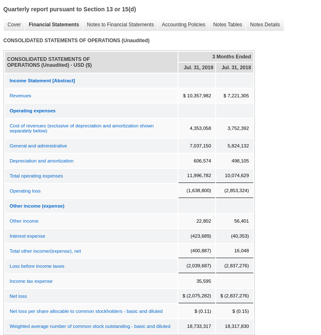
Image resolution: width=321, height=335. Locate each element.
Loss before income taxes (37, 266)
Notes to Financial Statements (118, 25)
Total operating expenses (36, 175)
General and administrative (38, 145)
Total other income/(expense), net (45, 251)
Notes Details (263, 25)
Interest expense (27, 236)
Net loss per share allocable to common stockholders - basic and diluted (86, 311)
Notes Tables (225, 25)
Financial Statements (52, 25)
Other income (24, 220)
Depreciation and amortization (42, 160)
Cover (12, 25)
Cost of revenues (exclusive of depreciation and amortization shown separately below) (82, 128)
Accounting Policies (181, 25)
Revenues (20, 95)
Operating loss (25, 190)
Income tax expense (31, 281)
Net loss (18, 296)
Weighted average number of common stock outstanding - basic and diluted (90, 326)
